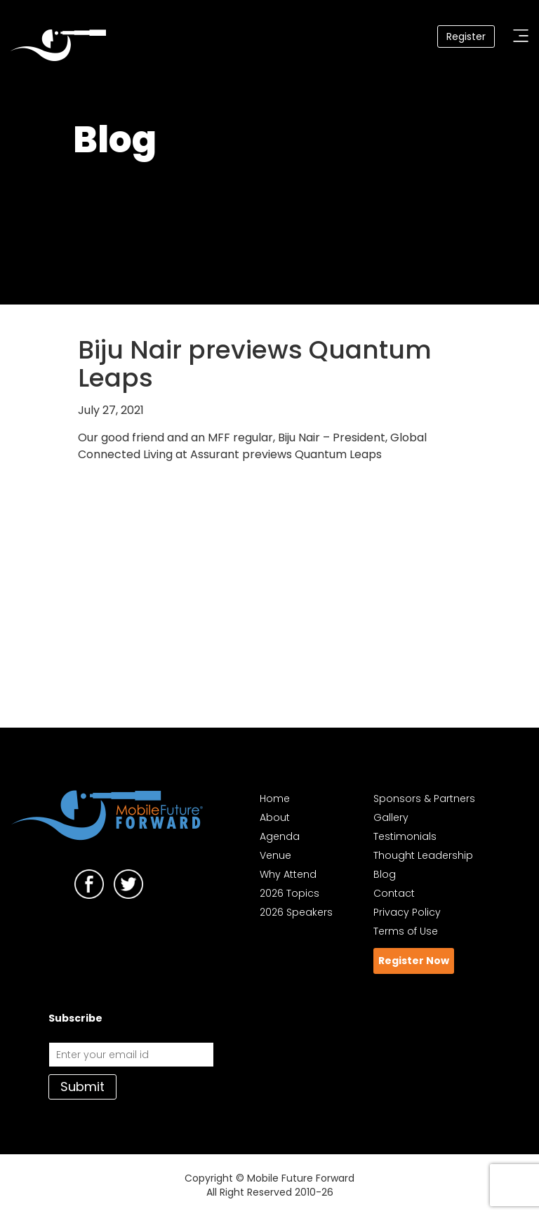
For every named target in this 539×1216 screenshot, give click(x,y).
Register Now (413, 961)
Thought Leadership (423, 855)
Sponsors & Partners (424, 798)
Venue (275, 855)
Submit (82, 1086)
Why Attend (288, 874)
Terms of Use (405, 931)
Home (275, 798)
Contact (394, 893)
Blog (384, 874)
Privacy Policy (407, 912)
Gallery (390, 817)
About (275, 817)
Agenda (280, 836)
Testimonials (405, 836)
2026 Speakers (296, 912)
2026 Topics (289, 893)
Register (466, 36)
